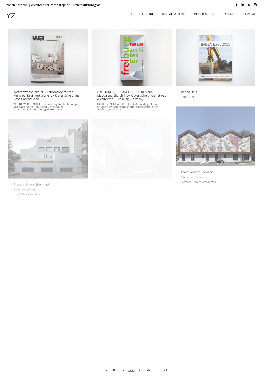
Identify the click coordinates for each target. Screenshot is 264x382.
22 (148, 369)
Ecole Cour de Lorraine (197, 172)
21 (140, 369)
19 (122, 369)
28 (165, 369)
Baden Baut (189, 92)
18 (114, 369)
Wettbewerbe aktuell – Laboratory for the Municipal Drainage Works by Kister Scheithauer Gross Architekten (47, 95)
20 (131, 369)
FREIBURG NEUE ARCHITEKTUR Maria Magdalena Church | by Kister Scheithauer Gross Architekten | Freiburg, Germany (131, 95)
